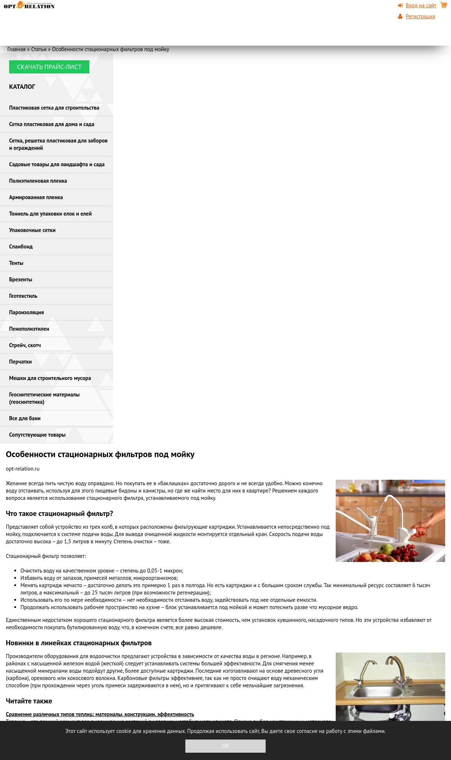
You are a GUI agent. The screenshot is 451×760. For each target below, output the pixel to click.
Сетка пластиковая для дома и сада (52, 124)
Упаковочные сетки (32, 230)
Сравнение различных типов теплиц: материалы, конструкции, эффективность (100, 714)
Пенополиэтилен (29, 328)
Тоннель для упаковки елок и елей (50, 213)
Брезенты (20, 279)
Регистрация (420, 16)
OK (225, 745)
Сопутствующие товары (37, 434)
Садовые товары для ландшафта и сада (57, 164)
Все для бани (25, 418)
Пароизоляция (26, 312)
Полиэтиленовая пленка (38, 180)
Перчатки (20, 361)
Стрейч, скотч (25, 345)
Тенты (16, 262)
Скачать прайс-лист (49, 66)
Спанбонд (21, 246)
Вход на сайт (421, 5)
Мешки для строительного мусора (50, 378)
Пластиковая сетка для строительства (54, 107)
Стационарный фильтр (32, 555)
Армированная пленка (36, 197)
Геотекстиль (23, 295)
